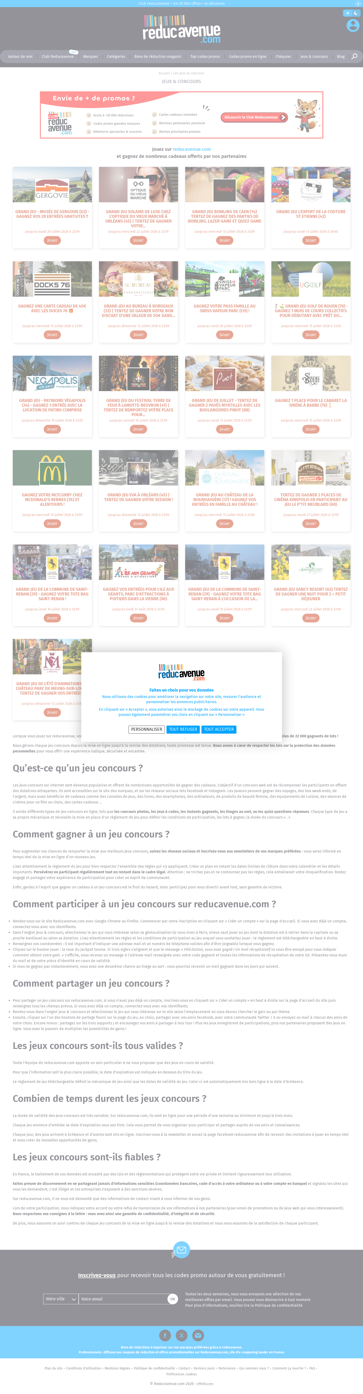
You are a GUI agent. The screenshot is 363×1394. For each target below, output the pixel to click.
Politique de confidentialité (169, 738)
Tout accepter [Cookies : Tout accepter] (219, 729)
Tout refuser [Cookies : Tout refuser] (183, 729)
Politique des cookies (197, 738)
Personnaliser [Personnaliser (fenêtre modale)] (146, 729)
